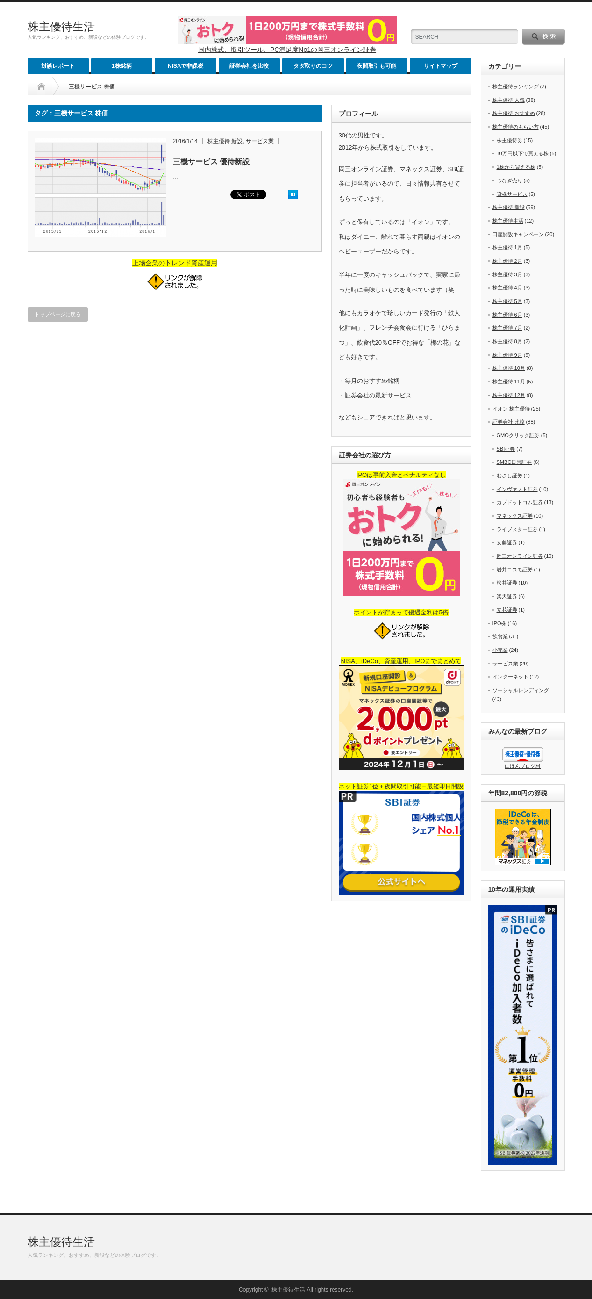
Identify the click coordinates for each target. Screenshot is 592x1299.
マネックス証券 (515, 516)
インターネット (510, 676)
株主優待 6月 (507, 315)
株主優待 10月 (508, 368)
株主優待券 (509, 140)
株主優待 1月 (507, 247)
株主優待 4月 (507, 287)
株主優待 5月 (507, 301)
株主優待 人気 (508, 100)
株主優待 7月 (507, 328)
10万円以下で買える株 (523, 153)
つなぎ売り (509, 180)
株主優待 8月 (507, 341)
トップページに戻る (58, 314)
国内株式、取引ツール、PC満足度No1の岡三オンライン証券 (287, 49)
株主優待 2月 (507, 261)
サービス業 (260, 141)
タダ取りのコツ (313, 66)
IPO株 (499, 623)
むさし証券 (509, 475)
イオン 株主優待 (511, 408)
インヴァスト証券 (517, 489)
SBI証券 (506, 449)
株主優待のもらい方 (515, 127)
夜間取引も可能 (376, 66)
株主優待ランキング (515, 86)
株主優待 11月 (508, 381)
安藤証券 (507, 542)
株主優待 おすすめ (513, 113)
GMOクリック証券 (518, 435)
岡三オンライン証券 (520, 556)
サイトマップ (440, 66)
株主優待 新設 (225, 141)
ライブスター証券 (517, 529)
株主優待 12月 (508, 395)
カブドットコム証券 (520, 502)
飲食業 (500, 636)
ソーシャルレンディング (520, 690)
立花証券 (507, 610)
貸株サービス (512, 194)
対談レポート (58, 66)
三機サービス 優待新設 (211, 162)
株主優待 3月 (507, 274)
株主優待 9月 (507, 355)
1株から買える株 (516, 167)
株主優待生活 (61, 26)
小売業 (500, 650)
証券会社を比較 (249, 66)
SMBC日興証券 (514, 462)
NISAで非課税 (186, 66)
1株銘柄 (122, 66)
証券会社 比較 (508, 422)
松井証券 (507, 582)
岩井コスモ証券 (515, 569)
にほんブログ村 (523, 766)
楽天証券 (507, 596)
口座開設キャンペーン (518, 234)
